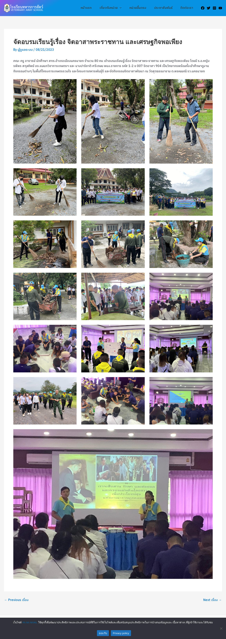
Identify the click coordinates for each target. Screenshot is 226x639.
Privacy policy (121, 633)
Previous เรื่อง (16, 600)
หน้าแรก (93, 8)
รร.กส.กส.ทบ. (29, 622)
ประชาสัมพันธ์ (165, 8)
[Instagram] (214, 8)
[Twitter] (208, 8)
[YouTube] (220, 8)
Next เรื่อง (212, 600)
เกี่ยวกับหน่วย (116, 8)
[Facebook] (202, 8)
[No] (221, 628)
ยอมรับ (103, 633)
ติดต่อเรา (187, 8)
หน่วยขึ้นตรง (141, 8)
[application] (125, 8)
